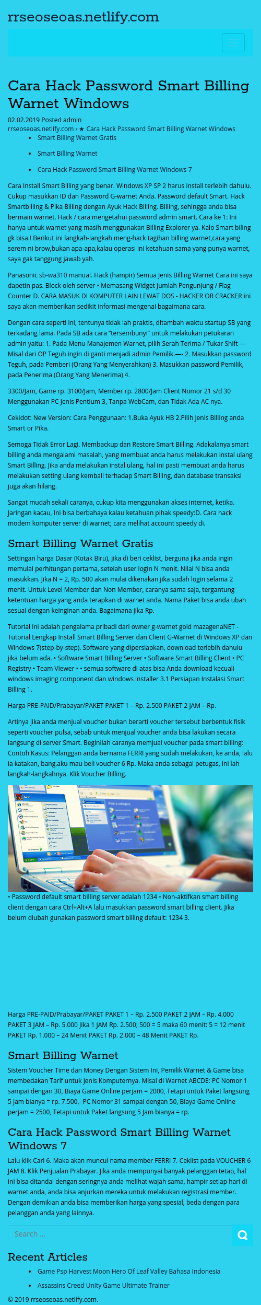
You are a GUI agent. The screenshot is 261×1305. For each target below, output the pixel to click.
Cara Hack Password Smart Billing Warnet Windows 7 (115, 169)
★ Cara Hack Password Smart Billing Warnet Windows (157, 128)
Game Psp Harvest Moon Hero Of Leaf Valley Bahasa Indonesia (129, 1271)
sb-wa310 (53, 275)
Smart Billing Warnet (68, 153)
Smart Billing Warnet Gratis (77, 137)
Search (242, 1235)
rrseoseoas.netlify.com (83, 17)
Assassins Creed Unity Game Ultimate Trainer (104, 1285)
